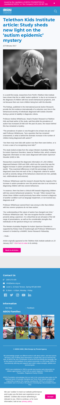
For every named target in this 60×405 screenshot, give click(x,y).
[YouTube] (23, 295)
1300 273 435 (11, 280)
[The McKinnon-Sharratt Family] (35, 321)
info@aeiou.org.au (13, 283)
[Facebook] (5, 295)
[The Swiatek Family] (22, 333)
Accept (50, 397)
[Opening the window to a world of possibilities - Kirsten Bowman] (35, 333)
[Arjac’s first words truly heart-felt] (22, 321)
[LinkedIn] (29, 295)
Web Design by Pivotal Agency (36, 349)
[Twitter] (11, 295)
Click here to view (20, 243)
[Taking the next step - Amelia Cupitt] (9, 321)
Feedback (30, 308)
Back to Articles (11, 250)
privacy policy (27, 401)
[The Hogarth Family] (9, 333)
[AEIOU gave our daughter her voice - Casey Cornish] (48, 333)
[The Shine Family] (48, 321)
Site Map (8, 308)
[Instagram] (17, 295)
